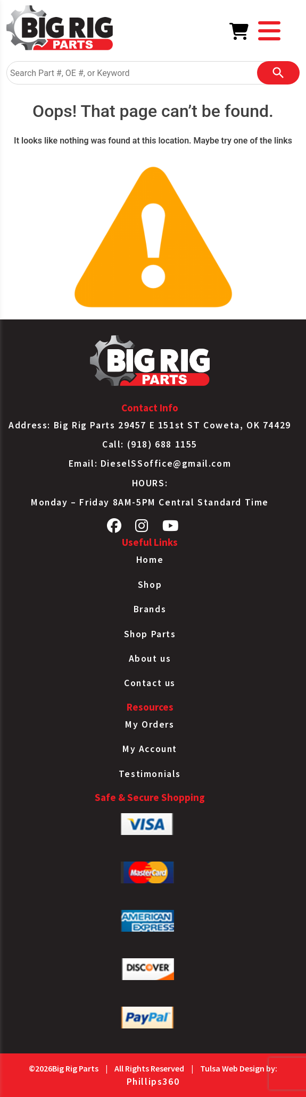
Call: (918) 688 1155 (149, 444)
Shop (150, 584)
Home (149, 560)
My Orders (149, 724)
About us (150, 658)
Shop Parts (150, 634)
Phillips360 (153, 1081)
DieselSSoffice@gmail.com (166, 463)
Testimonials (150, 774)
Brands (150, 609)
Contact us (150, 683)
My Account (149, 749)
